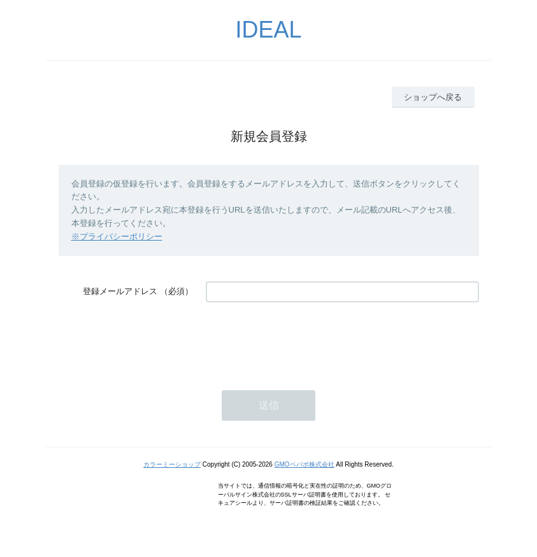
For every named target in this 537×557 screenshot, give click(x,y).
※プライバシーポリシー (116, 236)
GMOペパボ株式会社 (304, 464)
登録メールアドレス (120, 291)
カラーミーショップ (172, 464)
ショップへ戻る (433, 97)
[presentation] (302, 340)
